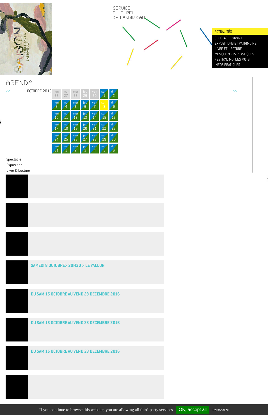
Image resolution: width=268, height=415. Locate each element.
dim (113, 94)
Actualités (223, 31)
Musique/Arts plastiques (234, 54)
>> (235, 90)
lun (56, 104)
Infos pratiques (227, 65)
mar (66, 104)
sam (104, 94)
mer (75, 104)
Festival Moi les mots (232, 59)
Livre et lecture (228, 49)
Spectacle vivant (228, 38)
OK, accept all (193, 409)
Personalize (221, 410)
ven (94, 94)
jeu (85, 94)
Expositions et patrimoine (235, 43)
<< (8, 90)
